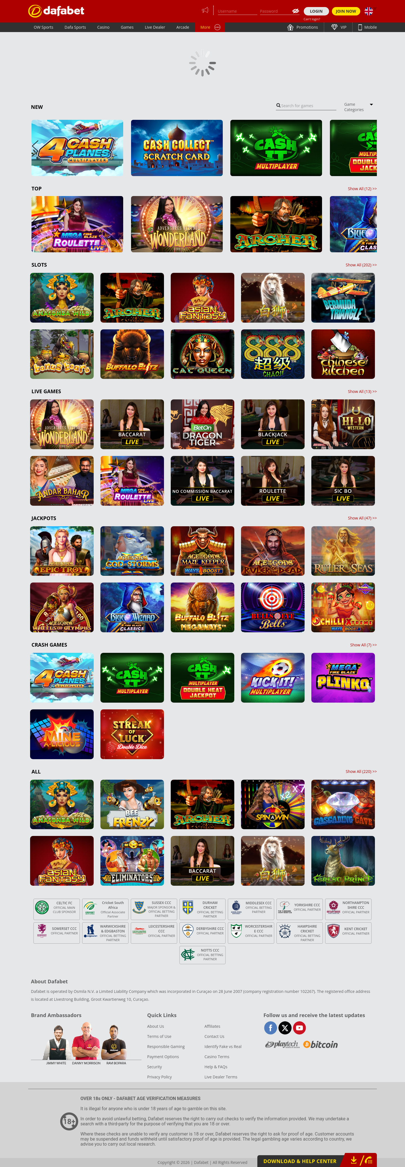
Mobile (370, 27)
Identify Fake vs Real (223, 1046)
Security (154, 1066)
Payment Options (163, 1056)
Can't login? (312, 19)
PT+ (204, 27)
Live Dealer (155, 27)
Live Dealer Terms (220, 1077)
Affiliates (212, 1026)
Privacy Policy (159, 1077)
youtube (299, 1028)
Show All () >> (362, 188)
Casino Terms (216, 1056)
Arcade (182, 27)
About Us (155, 1026)
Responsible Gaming (165, 1046)
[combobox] (306, 105)
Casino (103, 27)
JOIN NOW (346, 11)
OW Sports (43, 27)
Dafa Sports (75, 27)
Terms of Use (159, 1036)
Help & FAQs (215, 1066)
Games (127, 27)
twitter (285, 1028)
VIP (343, 27)
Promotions (307, 27)
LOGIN (316, 11)
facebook (270, 1028)
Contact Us (214, 1036)
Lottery (225, 27)
